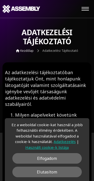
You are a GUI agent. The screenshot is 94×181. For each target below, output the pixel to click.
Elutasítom (47, 172)
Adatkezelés (65, 141)
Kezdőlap (25, 51)
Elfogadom (47, 158)
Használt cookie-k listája (47, 147)
